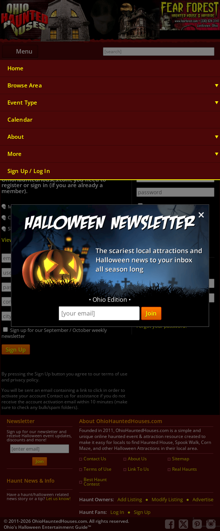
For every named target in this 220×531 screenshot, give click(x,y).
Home (15, 68)
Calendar (20, 119)
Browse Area (24, 85)
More (14, 154)
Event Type (22, 102)
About (15, 137)
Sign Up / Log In (28, 171)
